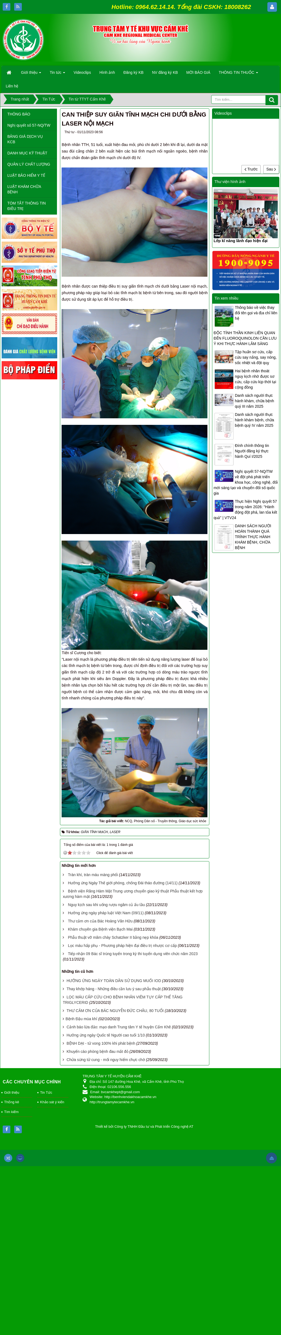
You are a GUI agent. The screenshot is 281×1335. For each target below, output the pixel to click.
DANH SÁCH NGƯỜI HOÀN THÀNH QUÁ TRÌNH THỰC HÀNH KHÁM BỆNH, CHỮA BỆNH (253, 537)
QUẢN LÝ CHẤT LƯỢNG (28, 164)
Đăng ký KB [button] (133, 72)
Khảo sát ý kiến (52, 1102)
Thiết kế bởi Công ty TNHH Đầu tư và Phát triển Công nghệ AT (144, 1126)
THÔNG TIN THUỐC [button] (238, 74)
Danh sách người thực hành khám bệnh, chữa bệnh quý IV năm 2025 (254, 420)
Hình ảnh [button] (107, 72)
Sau (271, 169)
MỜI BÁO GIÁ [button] (198, 72)
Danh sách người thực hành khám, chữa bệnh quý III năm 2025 (254, 401)
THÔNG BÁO (18, 114)
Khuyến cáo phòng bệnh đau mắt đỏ (97, 1051)
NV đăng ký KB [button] (165, 72)
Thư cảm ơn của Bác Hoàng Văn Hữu (100, 921)
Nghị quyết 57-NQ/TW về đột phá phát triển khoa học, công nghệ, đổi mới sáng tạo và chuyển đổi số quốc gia (246, 482)
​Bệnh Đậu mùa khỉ (81, 1019)
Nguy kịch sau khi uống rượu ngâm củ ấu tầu (106, 905)
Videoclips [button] (82, 72)
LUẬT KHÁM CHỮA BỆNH (24, 189)
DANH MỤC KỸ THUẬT (27, 153)
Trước (251, 169)
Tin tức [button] (57, 74)
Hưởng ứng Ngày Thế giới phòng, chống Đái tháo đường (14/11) (122, 883)
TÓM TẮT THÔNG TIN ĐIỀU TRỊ (26, 206)
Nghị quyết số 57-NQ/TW (28, 125)
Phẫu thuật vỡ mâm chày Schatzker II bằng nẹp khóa (113, 937)
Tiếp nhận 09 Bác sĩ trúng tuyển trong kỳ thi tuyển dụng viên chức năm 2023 (133, 954)
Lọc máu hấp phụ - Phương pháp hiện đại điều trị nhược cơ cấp (122, 945)
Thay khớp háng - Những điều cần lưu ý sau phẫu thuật (114, 989)
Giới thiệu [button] (31, 74)
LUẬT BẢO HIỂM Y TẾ (26, 175)
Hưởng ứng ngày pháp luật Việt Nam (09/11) (106, 913)
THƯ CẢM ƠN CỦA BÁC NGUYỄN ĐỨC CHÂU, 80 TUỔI (115, 1010)
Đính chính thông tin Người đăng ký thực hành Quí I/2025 (252, 451)
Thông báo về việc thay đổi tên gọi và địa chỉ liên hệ (256, 313)
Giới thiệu (11, 1092)
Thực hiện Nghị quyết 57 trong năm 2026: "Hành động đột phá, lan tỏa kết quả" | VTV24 (245, 509)
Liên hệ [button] (12, 86)
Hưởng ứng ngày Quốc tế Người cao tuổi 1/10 (106, 1035)
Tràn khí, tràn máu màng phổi (93, 875)
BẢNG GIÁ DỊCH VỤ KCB (25, 139)
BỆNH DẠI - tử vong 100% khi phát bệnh (101, 1043)
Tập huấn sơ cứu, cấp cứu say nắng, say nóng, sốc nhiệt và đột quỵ (256, 357)
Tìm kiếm (11, 1112)
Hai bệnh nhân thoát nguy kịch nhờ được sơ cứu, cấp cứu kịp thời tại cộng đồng (255, 379)
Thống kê (11, 1102)
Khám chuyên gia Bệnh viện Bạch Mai (100, 929)
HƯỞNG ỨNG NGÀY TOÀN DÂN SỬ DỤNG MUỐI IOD (114, 981)
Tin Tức (46, 1092)
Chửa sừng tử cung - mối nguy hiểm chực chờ (106, 1059)
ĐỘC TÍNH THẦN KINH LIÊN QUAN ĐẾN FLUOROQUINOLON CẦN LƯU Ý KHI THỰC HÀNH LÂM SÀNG (245, 338)
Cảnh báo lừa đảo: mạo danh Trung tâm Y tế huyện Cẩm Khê (119, 1027)
